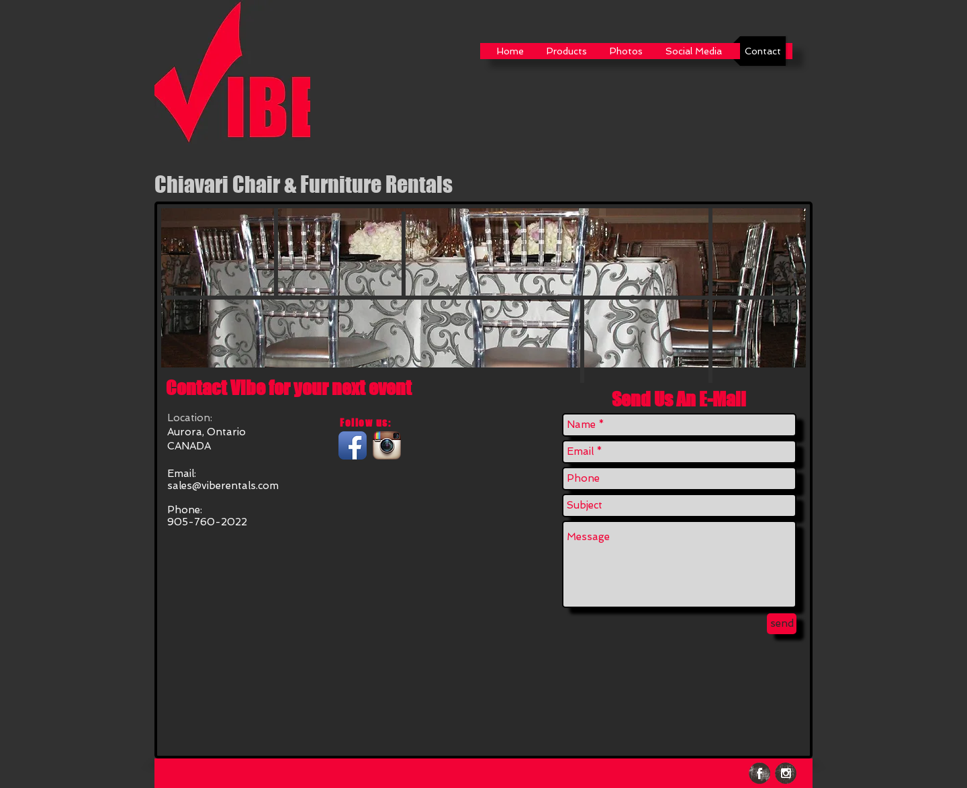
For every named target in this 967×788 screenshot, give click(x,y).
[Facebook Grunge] (759, 773)
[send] (781, 623)
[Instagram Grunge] (785, 773)
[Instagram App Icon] (387, 445)
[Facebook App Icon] (352, 445)
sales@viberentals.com (223, 486)
